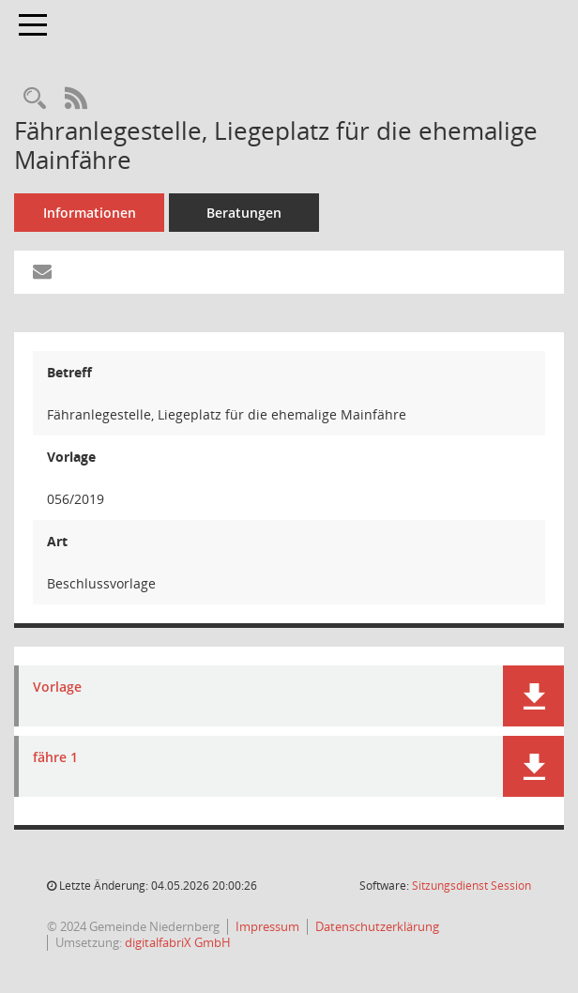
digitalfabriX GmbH (178, 942)
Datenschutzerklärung (377, 926)
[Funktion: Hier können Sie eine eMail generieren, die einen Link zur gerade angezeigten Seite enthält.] (42, 272)
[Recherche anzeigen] (34, 99)
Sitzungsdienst (471, 886)
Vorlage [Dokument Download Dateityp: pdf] (57, 687)
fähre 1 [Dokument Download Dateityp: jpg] (55, 758)
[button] (533, 695)
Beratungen (243, 213)
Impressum (267, 926)
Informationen (89, 213)
